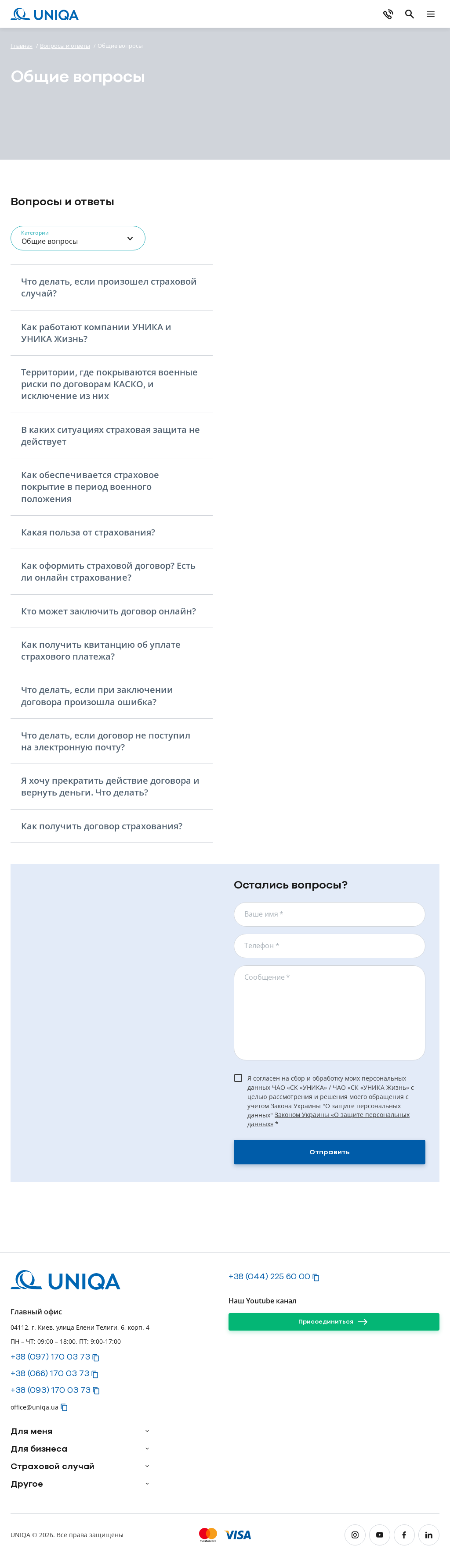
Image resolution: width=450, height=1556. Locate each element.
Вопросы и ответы (65, 45)
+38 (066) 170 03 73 (50, 1373)
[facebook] (404, 1534)
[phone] (388, 14)
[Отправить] (329, 1152)
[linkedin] (428, 1534)
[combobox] (78, 238)
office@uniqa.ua (34, 1407)
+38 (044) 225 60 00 (269, 1276)
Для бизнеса (39, 1448)
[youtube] (379, 1534)
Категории (34, 232)
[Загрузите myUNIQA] (248, 14)
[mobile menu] (430, 14)
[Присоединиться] (334, 1322)
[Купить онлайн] (338, 14)
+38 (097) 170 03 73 (50, 1356)
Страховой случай (52, 1466)
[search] (409, 14)
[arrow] (147, 1431)
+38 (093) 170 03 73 (51, 1389)
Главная (22, 45)
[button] (117, 287)
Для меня (31, 1431)
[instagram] (355, 1534)
